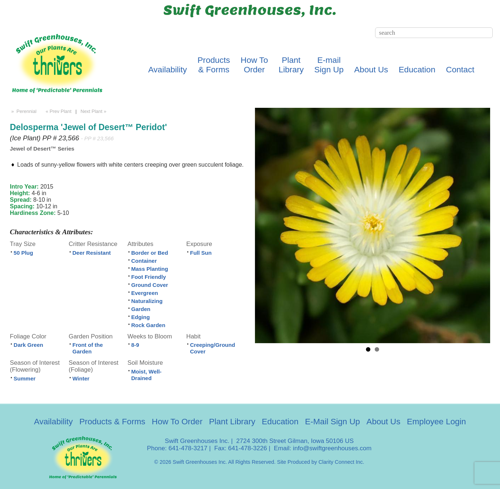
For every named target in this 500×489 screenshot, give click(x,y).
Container (144, 261)
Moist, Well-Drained (146, 374)
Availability (167, 69)
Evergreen (144, 293)
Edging (140, 317)
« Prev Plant (57, 111)
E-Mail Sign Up (332, 421)
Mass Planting (149, 269)
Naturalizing (147, 301)
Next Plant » (94, 111)
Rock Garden (148, 325)
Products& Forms (214, 65)
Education (417, 69)
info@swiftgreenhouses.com (332, 448)
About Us (371, 69)
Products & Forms (112, 421)
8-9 (135, 345)
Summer (24, 378)
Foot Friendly (148, 277)
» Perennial (23, 111)
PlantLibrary (291, 65)
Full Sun (200, 253)
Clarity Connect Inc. (341, 462)
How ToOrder (254, 65)
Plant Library (232, 421)
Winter (80, 378)
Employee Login (436, 421)
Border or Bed (149, 253)
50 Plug (23, 253)
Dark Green (28, 345)
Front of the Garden (87, 348)
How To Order (177, 421)
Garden (140, 309)
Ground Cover (149, 285)
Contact (460, 69)
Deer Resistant (91, 253)
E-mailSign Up (329, 65)
